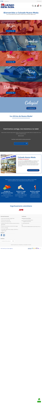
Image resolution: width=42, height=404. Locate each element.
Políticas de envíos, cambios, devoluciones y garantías (10, 224)
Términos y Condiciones (6, 221)
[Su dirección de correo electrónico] (19, 143)
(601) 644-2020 (26, 223)
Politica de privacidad (5, 220)
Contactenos (6, 1)
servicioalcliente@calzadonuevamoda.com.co (31, 226)
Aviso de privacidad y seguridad (7, 218)
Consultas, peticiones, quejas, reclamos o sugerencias (9, 230)
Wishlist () (39, 1)
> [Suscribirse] (26, 143)
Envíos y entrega (4, 228)
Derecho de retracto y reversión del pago (9, 226)
